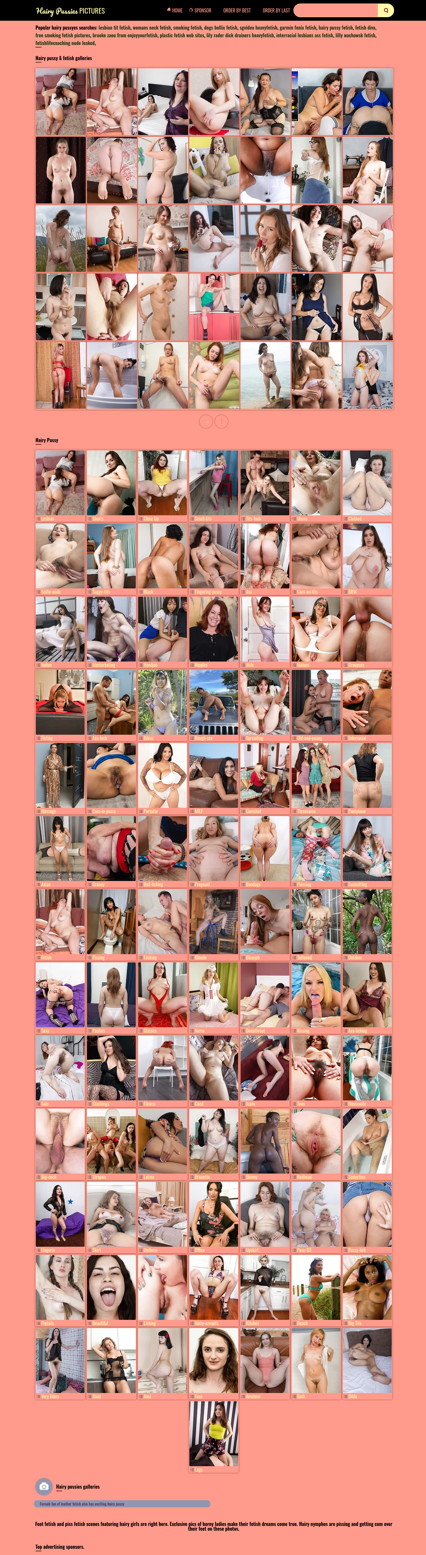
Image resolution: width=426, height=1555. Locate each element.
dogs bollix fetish (220, 27)
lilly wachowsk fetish (355, 35)
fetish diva (365, 27)
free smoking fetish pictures (63, 35)
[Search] (343, 10)
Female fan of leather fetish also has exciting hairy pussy (82, 1504)
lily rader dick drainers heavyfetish (240, 35)
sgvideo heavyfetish (258, 27)
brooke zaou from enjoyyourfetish (125, 35)
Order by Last (276, 10)
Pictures (70, 10)
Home (176, 10)
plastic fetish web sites (182, 35)
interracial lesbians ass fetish (304, 35)
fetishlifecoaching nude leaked (65, 42)
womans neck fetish (152, 27)
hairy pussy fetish (336, 27)
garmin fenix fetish (298, 27)
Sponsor (201, 10)
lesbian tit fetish (114, 27)
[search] (386, 10)
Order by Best (237, 10)
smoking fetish (187, 27)
